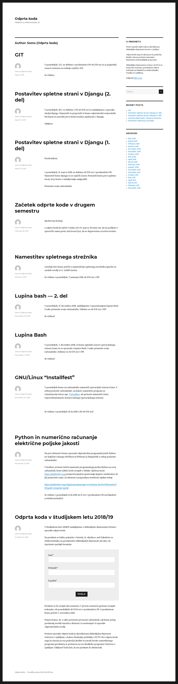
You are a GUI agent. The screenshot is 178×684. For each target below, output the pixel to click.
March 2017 (132, 183)
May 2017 (131, 178)
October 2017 (133, 175)
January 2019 (133, 146)
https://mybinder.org (54, 474)
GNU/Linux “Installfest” (45, 377)
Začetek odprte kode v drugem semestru (144, 118)
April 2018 (132, 159)
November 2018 (134, 152)
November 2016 (134, 188)
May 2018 (132, 157)
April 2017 (132, 180)
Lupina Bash (31, 335)
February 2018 (134, 165)
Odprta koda (26, 18)
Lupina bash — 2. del (41, 296)
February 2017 (133, 185)
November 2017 (134, 172)
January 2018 (133, 167)
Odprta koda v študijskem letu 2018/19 (64, 517)
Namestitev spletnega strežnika (56, 257)
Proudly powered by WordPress (40, 672)
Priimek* (53, 568)
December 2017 (134, 170)
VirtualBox (74, 394)
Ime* (50, 555)
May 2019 (132, 139)
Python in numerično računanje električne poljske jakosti (56, 440)
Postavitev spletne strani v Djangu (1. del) (144, 115)
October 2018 (133, 154)
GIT (19, 55)
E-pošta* (52, 580)
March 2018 (132, 162)
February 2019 (133, 144)
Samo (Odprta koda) (23, 71)
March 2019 (132, 141)
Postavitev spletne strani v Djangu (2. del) (145, 113)
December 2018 (134, 149)
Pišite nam (137, 78)
